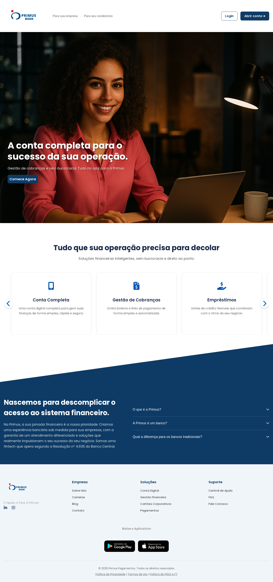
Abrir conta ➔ (254, 16)
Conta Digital (149, 491)
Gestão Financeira (153, 497)
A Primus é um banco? (201, 423)
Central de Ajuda (220, 491)
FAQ (211, 497)
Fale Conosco (218, 504)
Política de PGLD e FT (163, 574)
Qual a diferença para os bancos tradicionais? (201, 437)
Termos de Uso (138, 574)
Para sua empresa (65, 16)
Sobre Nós (79, 491)
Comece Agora (22, 179)
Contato (78, 510)
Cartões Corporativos (155, 504)
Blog (75, 504)
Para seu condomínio (98, 16)
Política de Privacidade (111, 574)
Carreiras (78, 497)
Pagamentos (149, 510)
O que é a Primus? (201, 409)
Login (229, 16)
